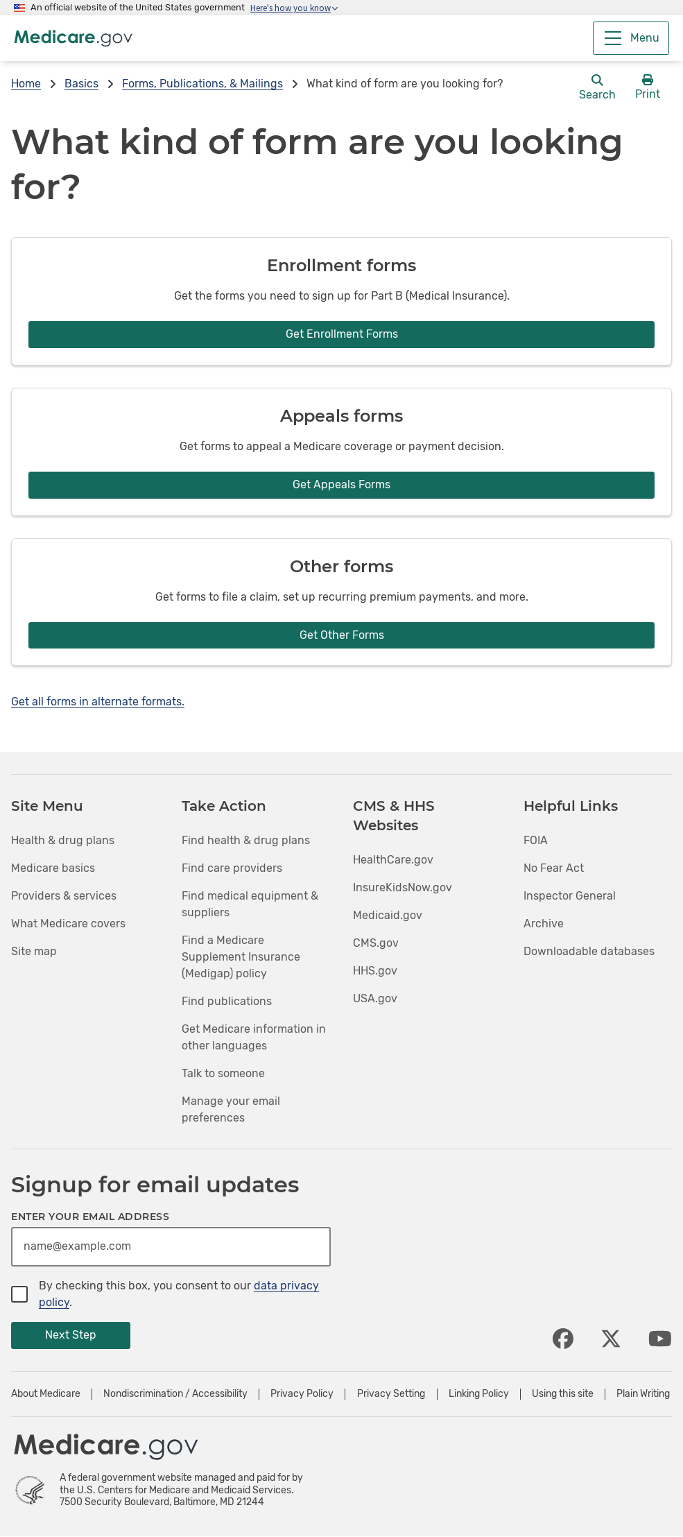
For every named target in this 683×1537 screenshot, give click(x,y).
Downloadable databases (589, 951)
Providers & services (63, 895)
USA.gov (375, 998)
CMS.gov (376, 943)
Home (26, 83)
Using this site (563, 1394)
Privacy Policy (302, 1394)
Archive (544, 923)
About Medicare (45, 1394)
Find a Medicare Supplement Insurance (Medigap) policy (241, 957)
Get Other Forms (342, 635)
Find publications (227, 1001)
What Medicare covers (68, 923)
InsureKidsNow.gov (402, 887)
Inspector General (570, 895)
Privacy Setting (391, 1394)
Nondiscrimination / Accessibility (175, 1394)
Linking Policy (479, 1394)
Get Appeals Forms (341, 484)
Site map (34, 951)
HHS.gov (375, 970)
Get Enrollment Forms (342, 334)
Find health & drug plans (246, 840)
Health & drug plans (62, 840)
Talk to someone (223, 1073)
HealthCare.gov (393, 859)
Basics (81, 83)
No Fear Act (554, 868)
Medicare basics (53, 868)
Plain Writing (643, 1394)
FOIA (536, 840)
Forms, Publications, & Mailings (202, 83)
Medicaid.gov (387, 915)
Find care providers (232, 868)
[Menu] (631, 38)
